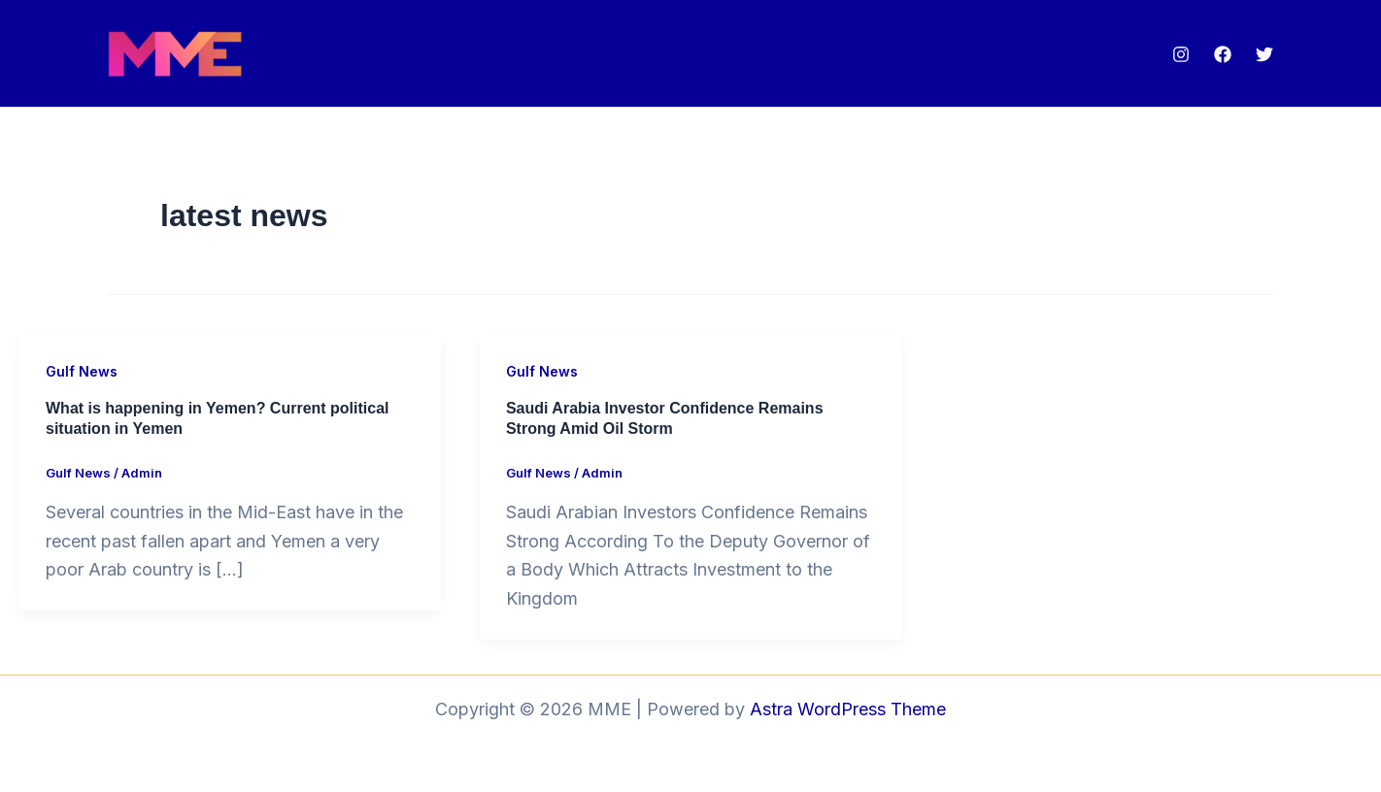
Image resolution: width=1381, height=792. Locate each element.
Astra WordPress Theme (848, 709)
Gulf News (82, 371)
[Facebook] (1222, 54)
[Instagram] (1181, 54)
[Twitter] (1264, 54)
